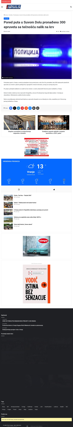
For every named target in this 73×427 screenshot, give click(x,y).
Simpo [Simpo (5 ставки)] (20, 389)
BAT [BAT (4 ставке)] (8, 386)
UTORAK (44, 420)
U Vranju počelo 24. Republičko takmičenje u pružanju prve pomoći (31, 210)
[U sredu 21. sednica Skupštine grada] (60, 357)
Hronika (10, 15)
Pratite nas (4, 394)
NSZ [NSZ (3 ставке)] (67, 386)
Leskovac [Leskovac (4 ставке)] (56, 386)
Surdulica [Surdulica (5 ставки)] (30, 389)
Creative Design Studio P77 (40, 417)
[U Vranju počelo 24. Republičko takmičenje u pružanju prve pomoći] (8, 212)
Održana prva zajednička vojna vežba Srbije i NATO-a (27, 217)
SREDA (48, 420)
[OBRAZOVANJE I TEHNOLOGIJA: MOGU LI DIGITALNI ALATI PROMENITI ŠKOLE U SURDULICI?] (36, 371)
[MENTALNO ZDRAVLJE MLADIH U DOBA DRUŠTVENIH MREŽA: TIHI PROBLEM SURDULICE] (60, 371)
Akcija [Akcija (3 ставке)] (3, 386)
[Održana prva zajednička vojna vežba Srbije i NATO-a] (8, 219)
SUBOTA (64, 420)
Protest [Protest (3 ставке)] (14, 389)
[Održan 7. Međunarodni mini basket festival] (8, 205)
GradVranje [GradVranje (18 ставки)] (29, 386)
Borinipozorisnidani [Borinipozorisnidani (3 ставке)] (15, 386)
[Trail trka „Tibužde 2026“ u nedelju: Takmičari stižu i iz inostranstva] (12, 371)
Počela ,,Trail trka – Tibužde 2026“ (23, 195)
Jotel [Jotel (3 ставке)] (41, 386)
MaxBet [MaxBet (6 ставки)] (62, 386)
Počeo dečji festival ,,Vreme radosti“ (23, 224)
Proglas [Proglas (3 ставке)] (9, 389)
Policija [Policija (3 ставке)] (3, 389)
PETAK (59, 420)
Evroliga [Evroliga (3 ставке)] (23, 386)
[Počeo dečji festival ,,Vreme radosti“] (8, 227)
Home (6, 15)
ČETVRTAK (53, 420)
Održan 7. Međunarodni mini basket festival (25, 202)
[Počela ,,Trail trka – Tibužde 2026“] (8, 198)
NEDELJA (69, 420)
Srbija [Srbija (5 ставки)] (25, 389)
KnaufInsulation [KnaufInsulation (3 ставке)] (48, 386)
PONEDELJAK (37, 420)
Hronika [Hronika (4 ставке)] (36, 386)
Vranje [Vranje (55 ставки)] (36, 389)
